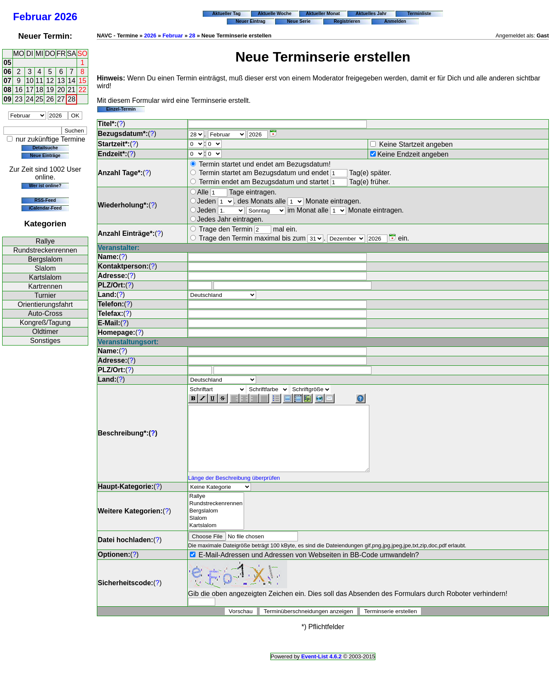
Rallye (45, 241)
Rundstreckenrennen (45, 250)
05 (7, 62)
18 (39, 89)
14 (71, 80)
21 (71, 89)
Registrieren (347, 21)
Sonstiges (45, 340)
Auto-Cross (45, 313)
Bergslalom (45, 259)
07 (7, 80)
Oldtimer (45, 331)
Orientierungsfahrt (45, 304)
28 (71, 99)
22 (83, 89)
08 (7, 89)
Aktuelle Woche (274, 13)
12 (50, 80)
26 (50, 99)
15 (83, 80)
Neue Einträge (45, 155)
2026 (65, 16)
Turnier (45, 295)
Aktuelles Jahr (371, 13)
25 (39, 99)
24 (30, 99)
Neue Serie (299, 21)
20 (61, 89)
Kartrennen (45, 286)
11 (39, 80)
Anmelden (395, 21)
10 (30, 80)
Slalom (45, 268)
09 (7, 99)
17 (30, 89)
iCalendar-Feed (45, 207)
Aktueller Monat (323, 13)
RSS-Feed (45, 200)
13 (61, 80)
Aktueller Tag (226, 13)
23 (19, 99)
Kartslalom (45, 277)
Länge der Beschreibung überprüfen (234, 491)
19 (50, 89)
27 (61, 99)
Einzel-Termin (121, 108)
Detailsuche (45, 147)
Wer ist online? (45, 185)
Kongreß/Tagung (45, 322)
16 (19, 89)
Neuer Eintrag (250, 21)
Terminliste (419, 13)
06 (7, 71)
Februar (32, 16)
